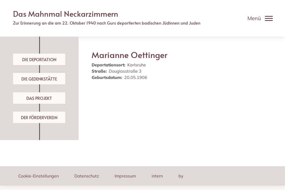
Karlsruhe (136, 64)
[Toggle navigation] (260, 18)
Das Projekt (39, 98)
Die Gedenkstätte (39, 79)
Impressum (125, 176)
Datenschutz (86, 176)
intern (157, 176)
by (181, 176)
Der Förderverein (39, 117)
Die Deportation (39, 59)
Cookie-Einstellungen (38, 176)
